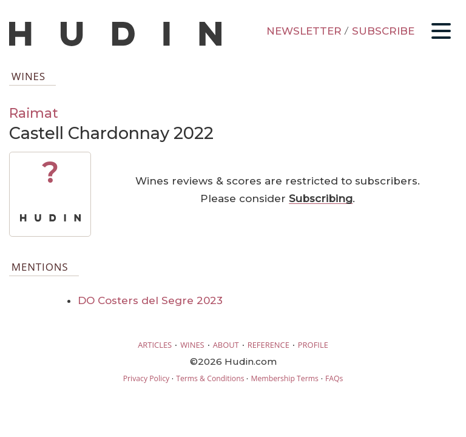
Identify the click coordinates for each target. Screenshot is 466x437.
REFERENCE (268, 344)
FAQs (334, 378)
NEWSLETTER (304, 31)
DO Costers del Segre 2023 (150, 300)
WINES (192, 344)
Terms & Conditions (210, 378)
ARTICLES (155, 344)
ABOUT (226, 344)
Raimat (33, 113)
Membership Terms (284, 378)
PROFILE (313, 344)
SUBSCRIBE (383, 31)
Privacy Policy (146, 378)
